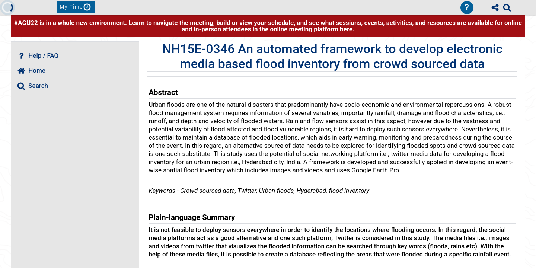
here (346, 29)
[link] (507, 7)
